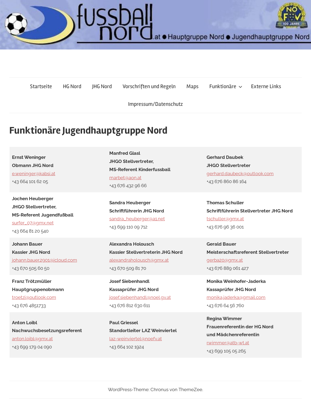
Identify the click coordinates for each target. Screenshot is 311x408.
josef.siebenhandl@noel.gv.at (140, 297)
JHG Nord (102, 86)
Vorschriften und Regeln (149, 86)
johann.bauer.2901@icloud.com (44, 260)
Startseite (41, 86)
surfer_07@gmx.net (33, 222)
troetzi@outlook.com (34, 297)
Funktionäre (225, 86)
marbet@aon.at (125, 177)
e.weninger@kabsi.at (33, 173)
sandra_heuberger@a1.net (137, 218)
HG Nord (72, 86)
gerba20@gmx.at (225, 260)
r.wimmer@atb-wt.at (228, 342)
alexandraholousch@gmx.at (139, 260)
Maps (192, 86)
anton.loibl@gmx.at (32, 338)
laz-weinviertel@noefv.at (135, 338)
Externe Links (266, 86)
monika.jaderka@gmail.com (236, 297)
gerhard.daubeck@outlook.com (240, 173)
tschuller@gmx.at (225, 218)
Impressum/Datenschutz (155, 104)
